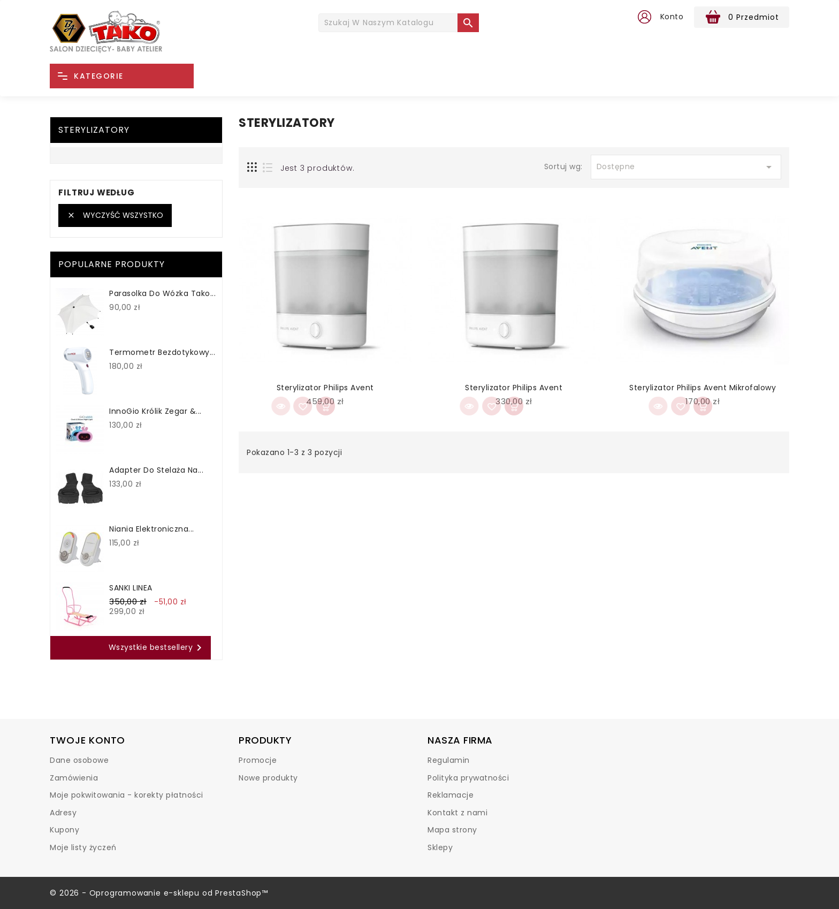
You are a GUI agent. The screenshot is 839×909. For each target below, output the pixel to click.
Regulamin (449, 760)
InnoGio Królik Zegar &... (155, 411)
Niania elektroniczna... (151, 529)
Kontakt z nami (457, 812)
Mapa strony (452, 829)
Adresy (63, 812)
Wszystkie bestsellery (157, 647)
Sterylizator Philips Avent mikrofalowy (702, 387)
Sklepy (440, 847)
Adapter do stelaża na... (156, 470)
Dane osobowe (79, 760)
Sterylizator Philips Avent (325, 387)
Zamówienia (74, 777)
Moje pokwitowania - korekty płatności (126, 795)
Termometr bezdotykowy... (162, 352)
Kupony (64, 829)
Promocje (258, 760)
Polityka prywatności (468, 777)
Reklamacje (451, 795)
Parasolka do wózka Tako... (162, 293)
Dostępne (686, 167)
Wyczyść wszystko (115, 215)
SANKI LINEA (130, 587)
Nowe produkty (268, 777)
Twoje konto (87, 740)
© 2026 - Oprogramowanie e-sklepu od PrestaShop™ (159, 893)
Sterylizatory (93, 130)
